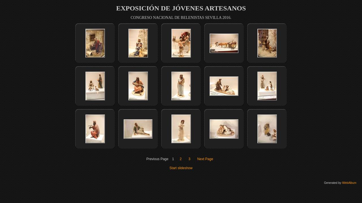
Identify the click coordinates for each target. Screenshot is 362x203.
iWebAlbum (349, 182)
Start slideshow (180, 168)
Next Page (205, 159)
